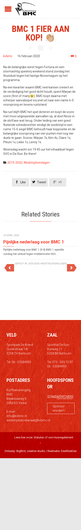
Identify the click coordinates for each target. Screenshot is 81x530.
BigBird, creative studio (30, 451)
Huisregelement (63, 437)
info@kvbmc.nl (16, 416)
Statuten (39, 437)
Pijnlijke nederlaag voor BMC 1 (33, 242)
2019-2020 (14, 162)
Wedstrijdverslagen (37, 162)
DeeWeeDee (68, 451)
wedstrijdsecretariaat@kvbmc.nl (28, 420)
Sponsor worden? (59, 408)
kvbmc (7, 56)
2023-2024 (33, 263)
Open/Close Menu (8, 9)
